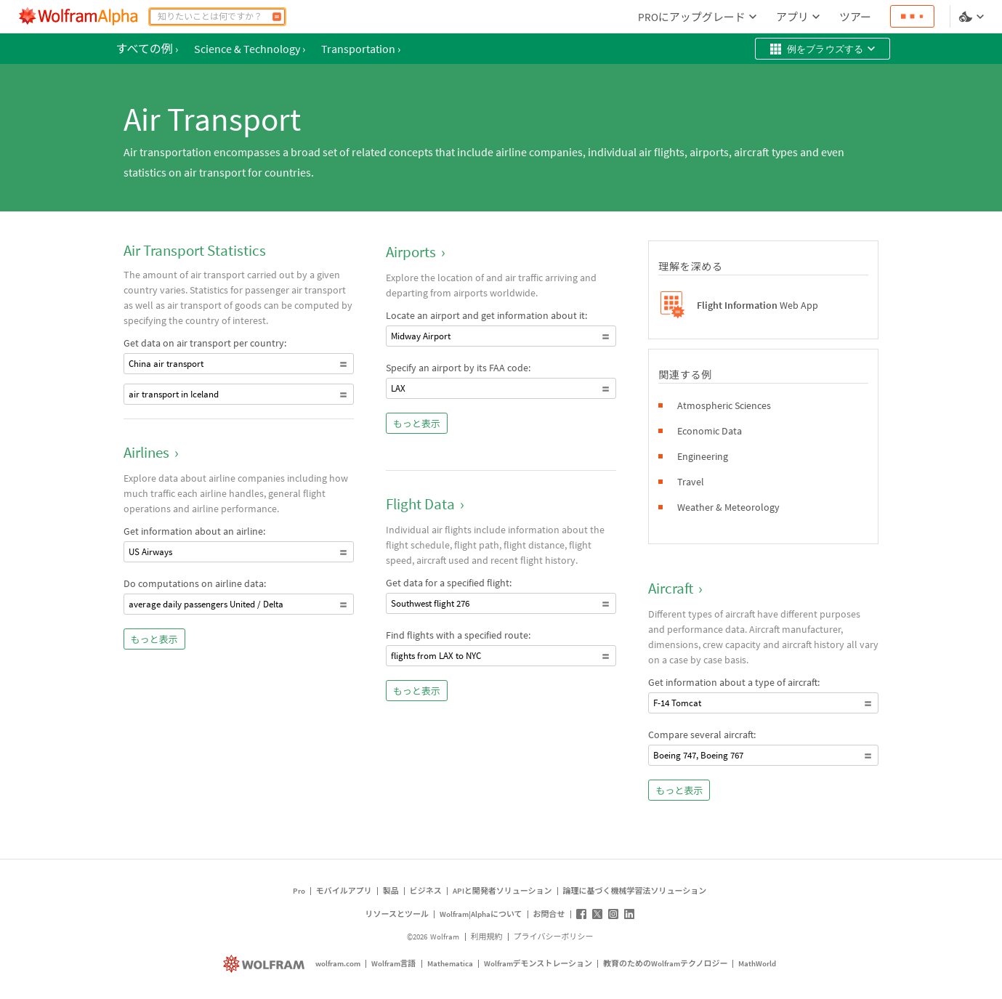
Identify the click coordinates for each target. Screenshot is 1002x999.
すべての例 (147, 49)
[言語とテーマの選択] (973, 16)
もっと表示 (154, 640)
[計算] (277, 17)
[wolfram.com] (265, 964)
